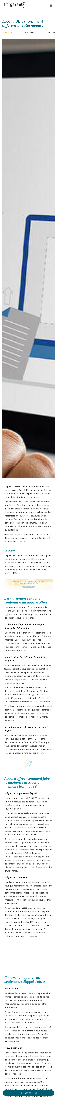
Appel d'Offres (10, 32)
